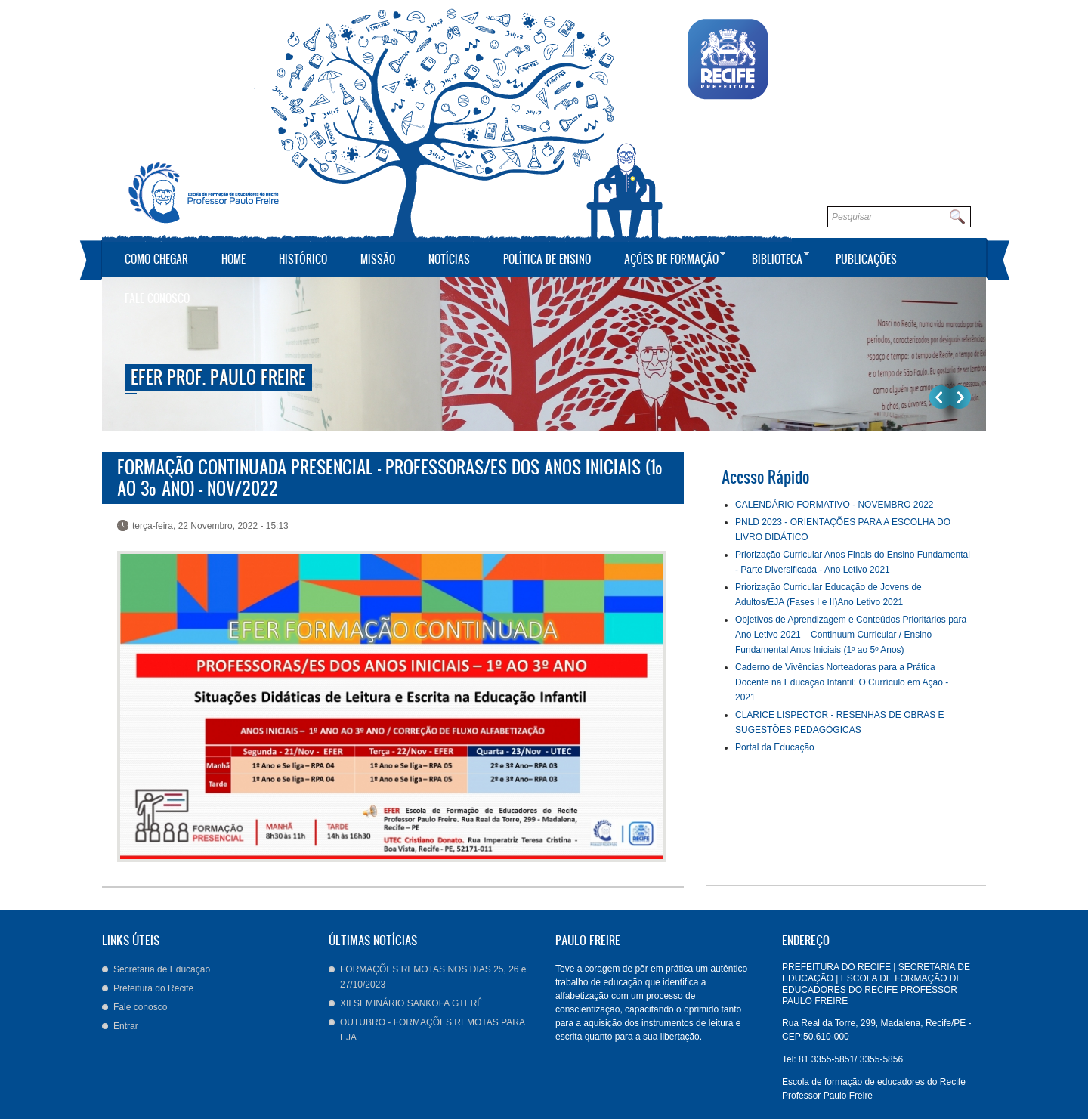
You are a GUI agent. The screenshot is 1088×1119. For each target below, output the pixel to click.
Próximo (960, 397)
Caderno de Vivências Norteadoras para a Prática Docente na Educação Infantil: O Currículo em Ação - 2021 (841, 682)
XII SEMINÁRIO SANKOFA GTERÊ (411, 1003)
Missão (377, 259)
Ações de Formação (667, 257)
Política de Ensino (547, 259)
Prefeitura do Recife (153, 988)
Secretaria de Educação (161, 969)
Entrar (125, 1026)
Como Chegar (156, 259)
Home (233, 259)
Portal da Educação (774, 747)
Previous (939, 397)
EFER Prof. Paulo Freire (218, 377)
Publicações (866, 259)
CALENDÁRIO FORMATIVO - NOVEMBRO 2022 (834, 504)
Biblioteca (773, 257)
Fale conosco (157, 298)
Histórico (303, 259)
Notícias (449, 259)
